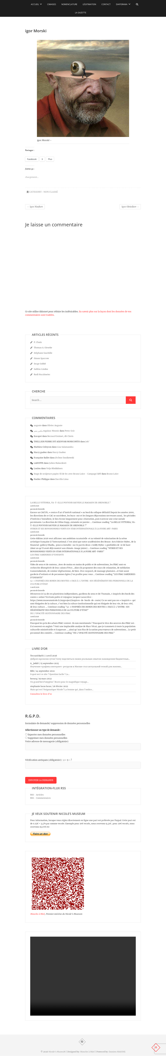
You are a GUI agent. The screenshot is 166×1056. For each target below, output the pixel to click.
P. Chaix (38, 342)
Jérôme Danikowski (64, 457)
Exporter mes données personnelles (46, 734)
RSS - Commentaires (40, 798)
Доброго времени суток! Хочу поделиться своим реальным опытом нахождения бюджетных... (80, 659)
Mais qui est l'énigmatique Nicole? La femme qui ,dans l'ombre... (61, 689)
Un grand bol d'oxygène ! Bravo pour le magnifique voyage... (59, 682)
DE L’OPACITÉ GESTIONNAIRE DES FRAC (50, 613)
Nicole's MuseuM (57, 1052)
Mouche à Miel (37, 914)
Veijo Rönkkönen (54, 468)
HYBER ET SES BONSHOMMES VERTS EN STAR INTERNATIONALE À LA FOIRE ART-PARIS (74, 528)
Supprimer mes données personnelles (47, 738)
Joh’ (87, 441)
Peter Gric (70, 431)
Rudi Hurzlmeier (42, 374)
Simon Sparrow (41, 358)
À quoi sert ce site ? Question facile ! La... (50, 674)
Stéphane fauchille (43, 353)
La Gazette (80, 12)
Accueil (35, 4)
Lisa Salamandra (65, 447)
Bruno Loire (112, 474)
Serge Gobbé (40, 363)
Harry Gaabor (59, 452)
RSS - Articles (37, 795)
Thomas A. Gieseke (43, 347)
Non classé (50, 191)
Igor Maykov (35, 206)
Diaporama (121, 4)
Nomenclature (69, 4)
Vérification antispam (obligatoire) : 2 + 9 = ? (48, 760)
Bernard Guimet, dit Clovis (60, 436)
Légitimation (89, 4)
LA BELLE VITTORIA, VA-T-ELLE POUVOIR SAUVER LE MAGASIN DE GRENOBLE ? (70, 502)
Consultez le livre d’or (41, 694)
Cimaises (51, 4)
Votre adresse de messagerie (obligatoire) (46, 741)
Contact (106, 4)
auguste (38, 425)
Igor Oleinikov (130, 206)
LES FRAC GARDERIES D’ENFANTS (47, 554)
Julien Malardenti (57, 463)
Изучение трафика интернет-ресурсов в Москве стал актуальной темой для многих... (76, 666)
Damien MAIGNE (117, 1052)
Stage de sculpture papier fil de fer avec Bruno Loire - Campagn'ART (67, 474)
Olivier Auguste (54, 425)
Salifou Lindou (41, 369)
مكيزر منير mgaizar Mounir (46, 431)
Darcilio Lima (61, 479)
